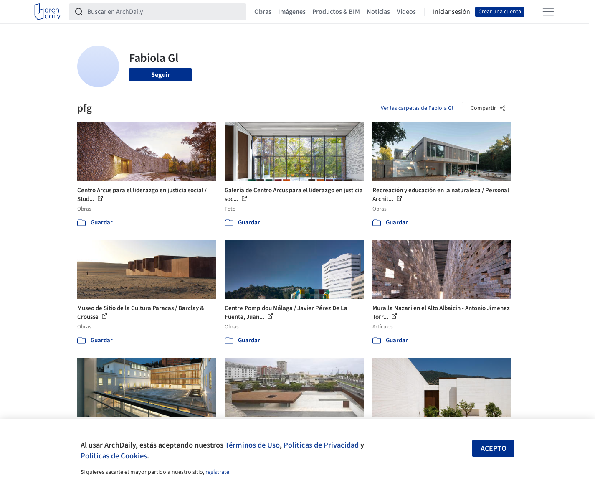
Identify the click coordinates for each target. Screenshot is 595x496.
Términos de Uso (252, 445)
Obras (262, 11)
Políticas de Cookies (114, 455)
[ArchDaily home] (47, 11)
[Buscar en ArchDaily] (164, 12)
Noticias (378, 11)
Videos (406, 11)
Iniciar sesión (451, 11)
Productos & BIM (336, 11)
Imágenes (292, 11)
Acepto (493, 448)
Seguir (160, 74)
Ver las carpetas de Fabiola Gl (417, 108)
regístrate (217, 472)
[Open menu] (548, 11)
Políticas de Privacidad (321, 445)
